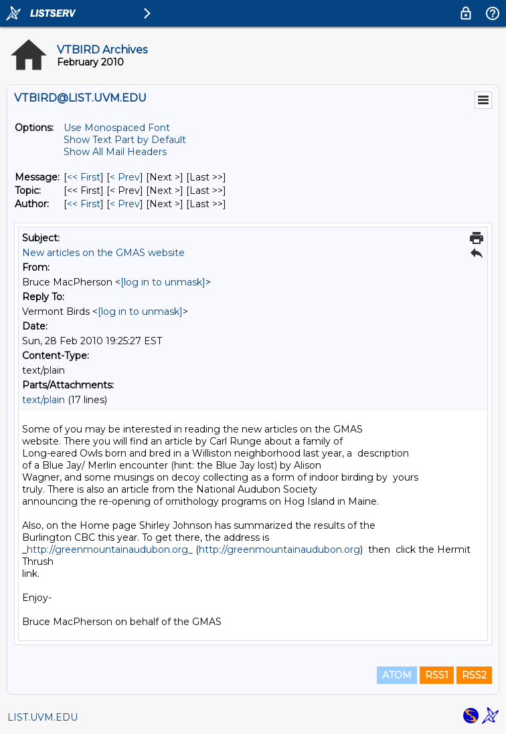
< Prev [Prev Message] (125, 177)
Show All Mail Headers (115, 152)
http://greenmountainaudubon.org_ (110, 549)
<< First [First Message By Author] (83, 204)
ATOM (397, 675)
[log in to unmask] (162, 282)
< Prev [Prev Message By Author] (125, 204)
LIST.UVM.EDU (42, 717)
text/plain (43, 400)
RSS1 (436, 675)
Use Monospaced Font (117, 128)
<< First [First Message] (83, 177)
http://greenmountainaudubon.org (279, 549)
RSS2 (474, 675)
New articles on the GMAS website (103, 253)
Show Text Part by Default (125, 140)
